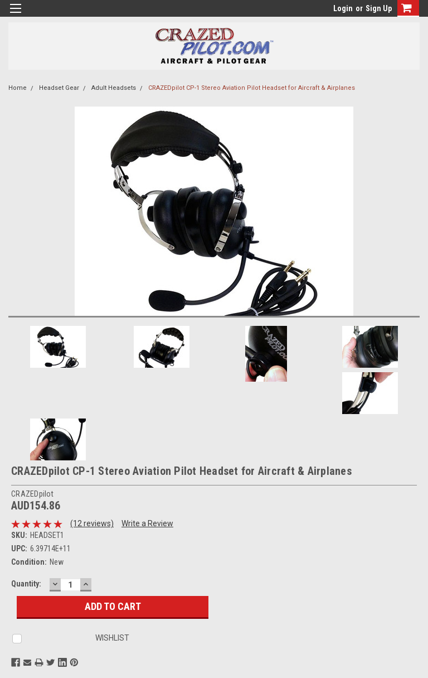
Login (343, 8)
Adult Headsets (113, 88)
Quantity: (26, 583)
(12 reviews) (92, 523)
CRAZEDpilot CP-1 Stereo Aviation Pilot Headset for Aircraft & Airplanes (251, 88)
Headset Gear (59, 88)
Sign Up (379, 8)
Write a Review (147, 523)
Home (17, 88)
